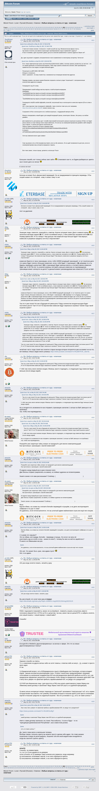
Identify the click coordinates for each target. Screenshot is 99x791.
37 (74, 27)
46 (12, 29)
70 (58, 29)
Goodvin (8, 170)
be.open (8, 416)
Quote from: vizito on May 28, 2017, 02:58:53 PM (33, 279)
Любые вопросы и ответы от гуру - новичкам (59, 23)
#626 (92, 275)
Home (9, 18)
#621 (92, 40)
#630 (92, 417)
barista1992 (9, 606)
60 (39, 29)
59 (37, 29)
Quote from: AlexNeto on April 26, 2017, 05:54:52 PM (36, 61)
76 (70, 29)
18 (36, 27)
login (22, 12)
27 (54, 27)
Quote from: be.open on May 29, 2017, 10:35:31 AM (34, 527)
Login (24, 18)
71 (60, 29)
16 (32, 27)
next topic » (91, 28)
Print (92, 30)
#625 (92, 245)
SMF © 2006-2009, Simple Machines (57, 787)
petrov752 (8, 656)
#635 (92, 587)
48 (16, 29)
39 (78, 27)
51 (22, 29)
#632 (92, 482)
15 (30, 27)
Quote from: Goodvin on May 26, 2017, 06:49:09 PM (34, 203)
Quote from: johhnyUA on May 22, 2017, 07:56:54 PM (35, 44)
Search (19, 18)
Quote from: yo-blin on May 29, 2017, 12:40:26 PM (34, 591)
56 (31, 29)
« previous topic (89, 26)
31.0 (27, 15)
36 (72, 27)
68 (55, 29)
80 (78, 29)
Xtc (6, 356)
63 (45, 29)
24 (48, 27)
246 (8, 30)
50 (20, 29)
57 (33, 29)
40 (80, 27)
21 (42, 27)
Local (16, 23)
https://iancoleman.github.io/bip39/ (32, 108)
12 (24, 27)
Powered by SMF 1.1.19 (38, 787)
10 (20, 27)
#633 (92, 523)
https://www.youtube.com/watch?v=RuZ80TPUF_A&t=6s (69, 351)
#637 (92, 639)
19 (38, 27)
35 (70, 27)
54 (27, 29)
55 (29, 29)
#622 (92, 171)
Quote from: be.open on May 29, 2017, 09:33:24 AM (34, 462)
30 (59, 27)
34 (68, 27)
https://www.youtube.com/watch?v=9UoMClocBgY (37, 711)
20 (40, 27)
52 (24, 29)
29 (57, 27)
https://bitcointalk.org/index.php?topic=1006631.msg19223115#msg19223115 (46, 601)
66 (51, 29)
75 (68, 29)
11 (22, 27)
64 (47, 29)
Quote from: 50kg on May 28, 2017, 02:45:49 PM (33, 249)
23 (46, 27)
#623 (92, 199)
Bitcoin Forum (8, 23)
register (28, 12)
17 (34, 27)
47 (14, 29)
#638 (92, 657)
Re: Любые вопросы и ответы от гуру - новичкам (42, 39)
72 (62, 29)
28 (55, 27)
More (36, 18)
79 (76, 29)
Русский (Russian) (26, 23)
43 (6, 29)
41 (81, 27)
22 (44, 27)
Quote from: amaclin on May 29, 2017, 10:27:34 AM (34, 486)
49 (18, 29)
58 (35, 29)
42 (4, 29)
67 (53, 29)
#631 (92, 458)
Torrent (31, 15)
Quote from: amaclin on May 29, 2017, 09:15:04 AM (34, 421)
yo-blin (7, 199)
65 (49, 29)
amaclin (7, 388)
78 (74, 29)
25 (50, 27)
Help (14, 18)
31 (61, 27)
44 (8, 29)
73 (64, 29)
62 (43, 29)
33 (66, 27)
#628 (92, 357)
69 (56, 29)
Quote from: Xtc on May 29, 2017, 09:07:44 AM (33, 392)
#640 (92, 744)
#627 (92, 313)
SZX (6, 639)
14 (28, 27)
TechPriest (9, 39)
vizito (7, 244)
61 (41, 29)
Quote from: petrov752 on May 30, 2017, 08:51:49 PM (35, 705)
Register (30, 18)
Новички (37, 23)
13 (26, 27)
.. (41, 224)
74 (66, 29)
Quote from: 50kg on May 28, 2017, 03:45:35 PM (33, 317)
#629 (92, 388)
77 (72, 29)
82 (4, 30)
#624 (92, 228)
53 (25, 29)
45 (10, 29)
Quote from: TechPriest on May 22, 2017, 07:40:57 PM (37, 46)
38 (76, 27)
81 (80, 29)
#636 (92, 607)
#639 (92, 701)
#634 (92, 559)
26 (52, 27)
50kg (6, 227)
